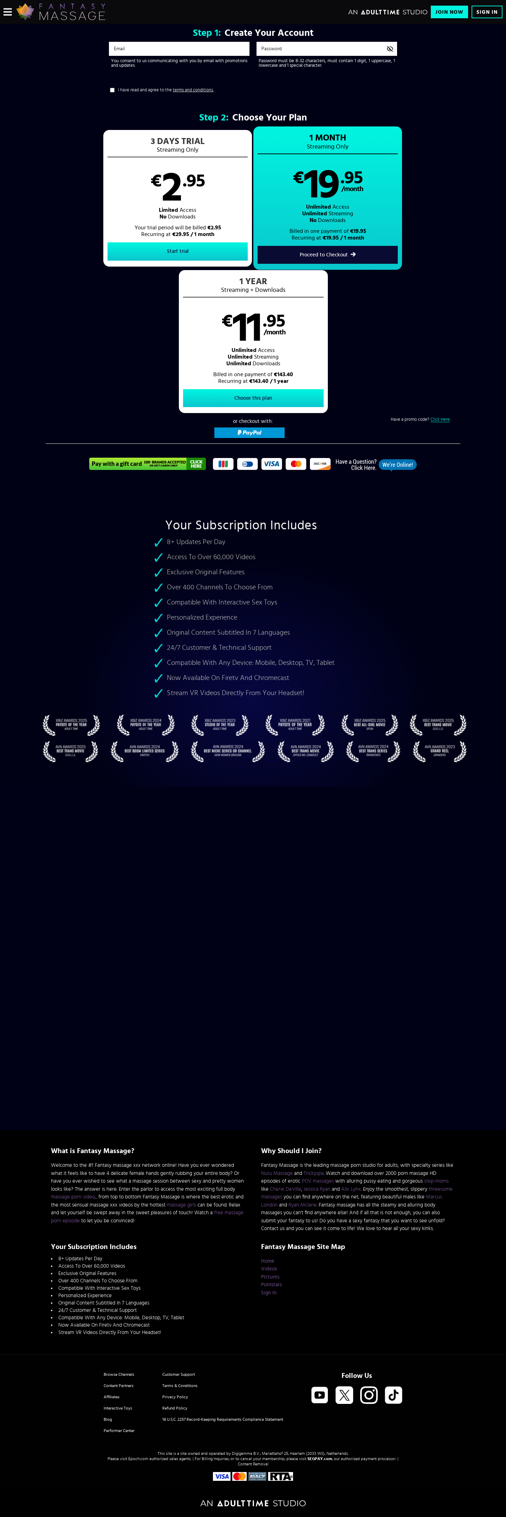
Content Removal (253, 1464)
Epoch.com (138, 1459)
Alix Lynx (351, 1189)
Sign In (487, 12)
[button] (149, 199)
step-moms (436, 1181)
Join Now (449, 12)
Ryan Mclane (302, 1205)
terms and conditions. (193, 90)
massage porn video (73, 1196)
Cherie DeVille (285, 1189)
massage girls (181, 1205)
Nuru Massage (277, 1173)
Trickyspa (314, 1173)
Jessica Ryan (317, 1189)
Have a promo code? (420, 277)
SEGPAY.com (319, 1459)
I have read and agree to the (166, 90)
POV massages (318, 1181)
